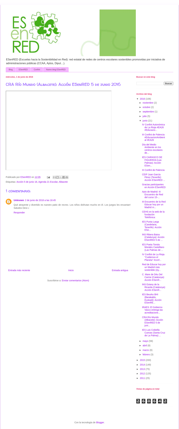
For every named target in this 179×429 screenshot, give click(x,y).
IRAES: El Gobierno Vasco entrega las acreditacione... (152, 310)
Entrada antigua (120, 270)
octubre (147, 107)
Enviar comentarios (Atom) (75, 280)
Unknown (19, 200)
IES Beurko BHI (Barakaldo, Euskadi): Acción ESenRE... (152, 298)
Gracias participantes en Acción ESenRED (154, 186)
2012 (143, 373)
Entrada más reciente (19, 270)
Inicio (71, 270)
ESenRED (23, 69)
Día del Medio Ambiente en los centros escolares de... (152, 148)
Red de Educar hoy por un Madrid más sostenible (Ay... (154, 267)
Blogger (100, 422)
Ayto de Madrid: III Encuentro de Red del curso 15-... (152, 194)
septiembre (149, 111)
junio (145, 120)
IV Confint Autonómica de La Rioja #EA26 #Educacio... (153, 127)
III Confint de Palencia (153, 170)
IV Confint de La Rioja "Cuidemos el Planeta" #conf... (153, 257)
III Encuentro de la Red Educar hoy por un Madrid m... (154, 204)
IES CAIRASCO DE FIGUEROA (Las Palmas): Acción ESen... (152, 161)
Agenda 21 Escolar (48, 182)
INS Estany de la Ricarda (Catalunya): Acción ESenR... (154, 287)
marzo (146, 350)
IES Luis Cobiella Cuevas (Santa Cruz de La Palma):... (153, 333)
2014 (143, 364)
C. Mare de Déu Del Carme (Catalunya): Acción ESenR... (153, 277)
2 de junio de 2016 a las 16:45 (40, 200)
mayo (146, 341)
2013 (143, 369)
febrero (146, 354)
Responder (19, 212)
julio (145, 116)
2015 (143, 360)
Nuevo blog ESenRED (56, 69)
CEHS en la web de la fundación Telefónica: (153, 214)
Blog (11, 69)
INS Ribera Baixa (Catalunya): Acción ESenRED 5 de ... (153, 237)
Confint (37, 69)
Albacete (63, 182)
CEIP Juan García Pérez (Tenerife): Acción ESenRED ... (153, 177)
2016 (143, 98)
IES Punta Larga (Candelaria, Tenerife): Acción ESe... (152, 225)
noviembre (148, 102)
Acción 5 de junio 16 (26, 182)
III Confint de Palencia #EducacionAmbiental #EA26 (153, 137)
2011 (143, 378)
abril (145, 345)
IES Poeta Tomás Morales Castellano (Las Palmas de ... (153, 247)
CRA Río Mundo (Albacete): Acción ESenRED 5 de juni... (152, 321)
